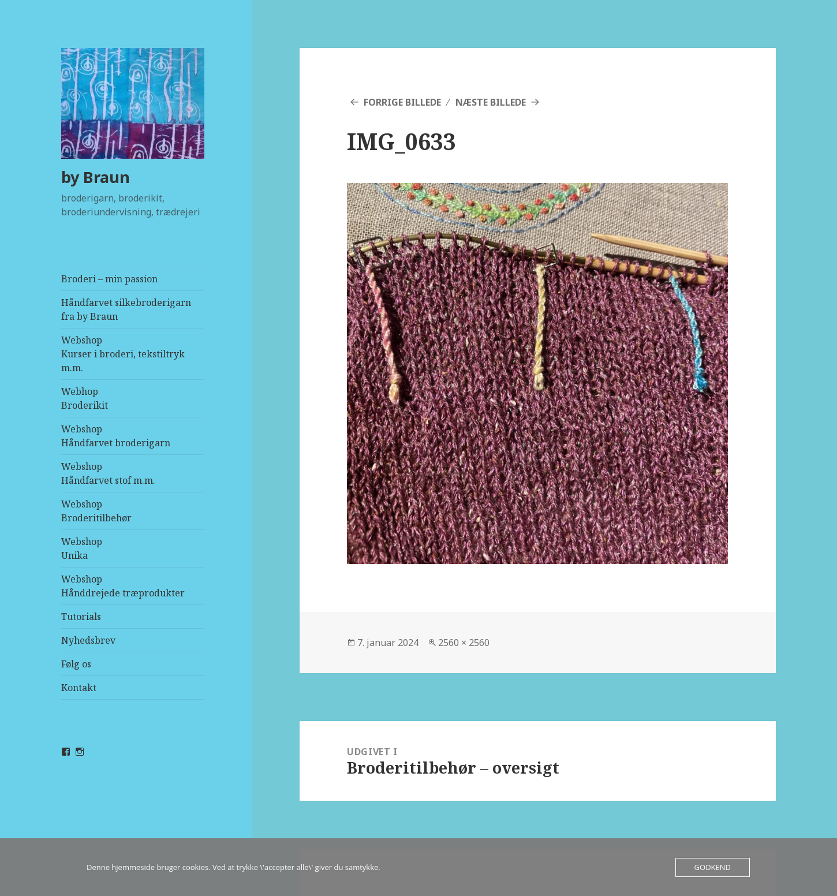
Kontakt (78, 687)
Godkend (712, 867)
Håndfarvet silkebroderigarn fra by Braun (126, 309)
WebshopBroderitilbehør (96, 511)
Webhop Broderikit (84, 398)
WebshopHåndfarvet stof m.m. (108, 473)
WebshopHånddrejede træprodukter (123, 586)
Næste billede (490, 102)
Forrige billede (402, 102)
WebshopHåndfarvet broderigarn (115, 436)
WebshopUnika (81, 548)
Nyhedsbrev (88, 640)
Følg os (76, 664)
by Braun (95, 177)
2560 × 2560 (464, 642)
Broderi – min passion (109, 278)
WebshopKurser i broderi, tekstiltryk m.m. (123, 354)
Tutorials (81, 616)
